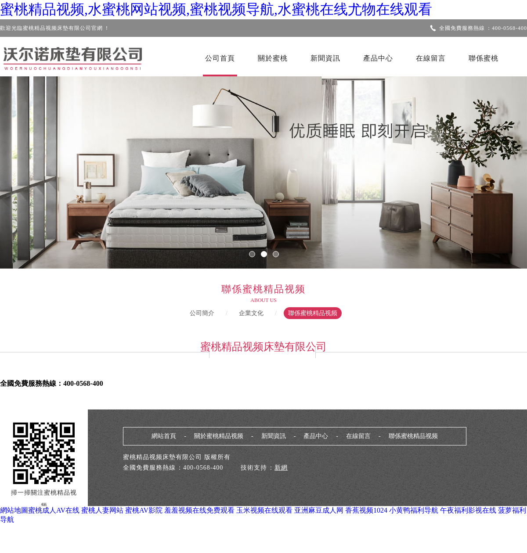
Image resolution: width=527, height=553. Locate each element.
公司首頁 (220, 58)
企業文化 (251, 313)
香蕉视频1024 (366, 510)
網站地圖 (14, 510)
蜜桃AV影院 (143, 510)
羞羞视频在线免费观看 (199, 510)
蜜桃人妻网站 (102, 510)
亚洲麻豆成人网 (318, 510)
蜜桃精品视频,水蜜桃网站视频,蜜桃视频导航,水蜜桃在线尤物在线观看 (216, 9)
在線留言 (431, 58)
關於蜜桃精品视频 (218, 436)
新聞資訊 (325, 58)
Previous (33, 166)
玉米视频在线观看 (264, 510)
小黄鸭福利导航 (413, 510)
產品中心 (378, 58)
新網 (281, 467)
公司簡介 (202, 313)
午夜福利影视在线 (468, 510)
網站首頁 (164, 436)
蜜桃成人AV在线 (53, 510)
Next (494, 166)
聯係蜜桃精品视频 (312, 313)
